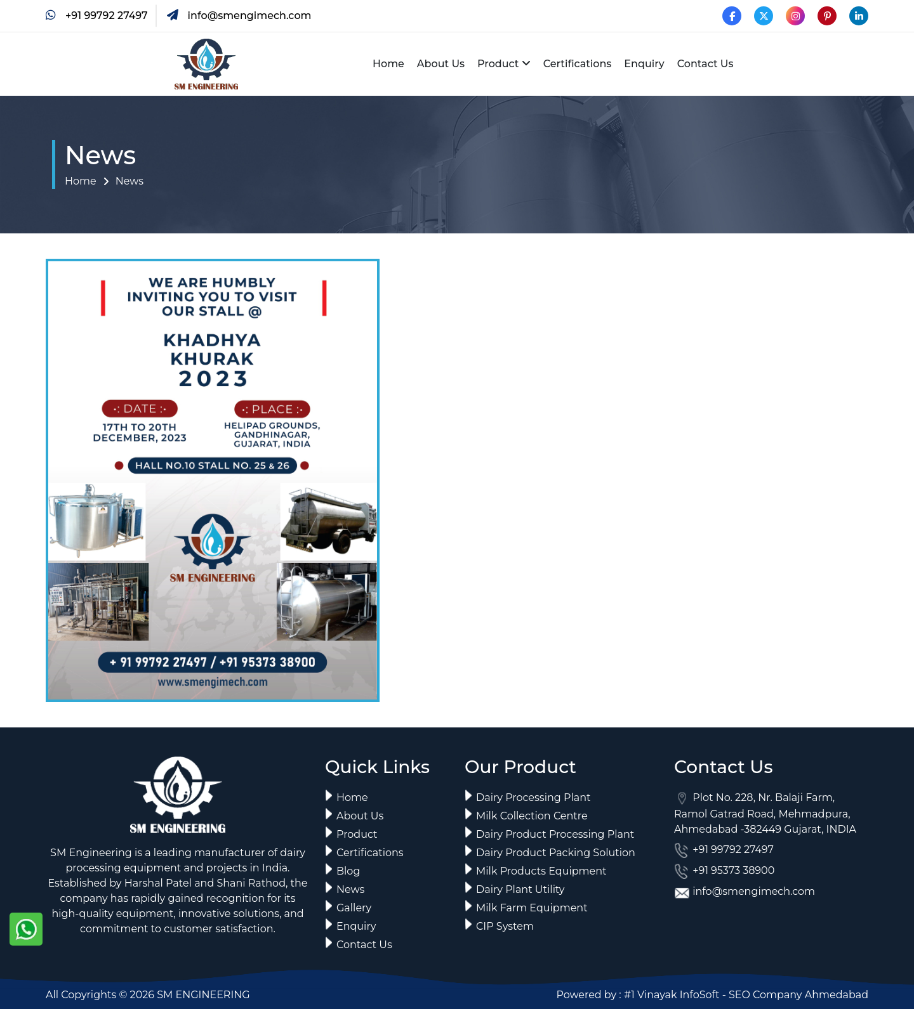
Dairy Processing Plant (533, 797)
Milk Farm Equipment (532, 908)
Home (388, 64)
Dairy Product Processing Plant (555, 834)
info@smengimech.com (250, 16)
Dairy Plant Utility (520, 889)
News (129, 181)
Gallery (353, 908)
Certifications (577, 64)
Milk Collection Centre (532, 816)
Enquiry (644, 64)
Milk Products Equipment (541, 871)
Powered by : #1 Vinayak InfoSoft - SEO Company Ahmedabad (712, 995)
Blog (348, 871)
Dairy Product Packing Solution (555, 853)
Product (498, 64)
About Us (441, 64)
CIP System (505, 926)
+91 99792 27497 (106, 16)
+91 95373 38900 (732, 870)
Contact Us (705, 64)
